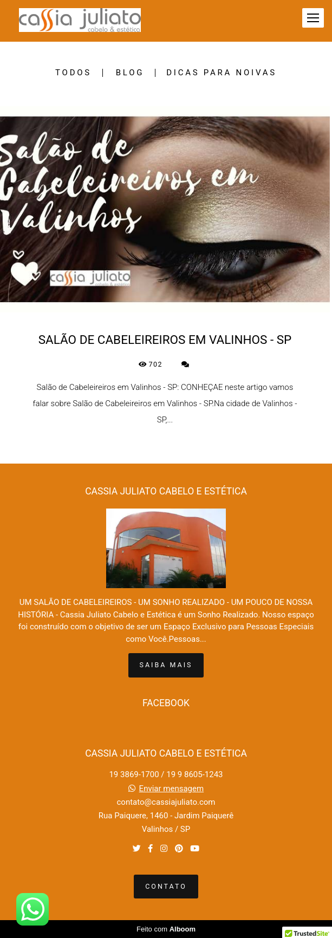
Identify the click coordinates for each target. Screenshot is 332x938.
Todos (73, 73)
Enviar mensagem (171, 789)
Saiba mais (166, 665)
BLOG (130, 73)
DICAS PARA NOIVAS (221, 73)
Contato (166, 886)
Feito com (166, 929)
